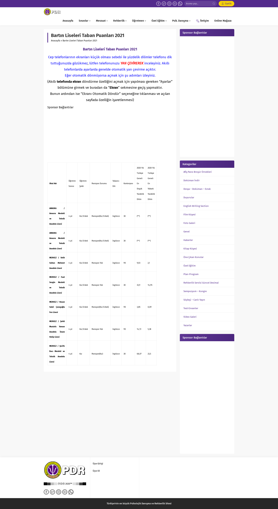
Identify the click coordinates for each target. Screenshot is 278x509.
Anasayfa (55, 40)
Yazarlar (187, 325)
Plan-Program (191, 274)
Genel (186, 231)
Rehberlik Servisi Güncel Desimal (201, 282)
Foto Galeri (189, 223)
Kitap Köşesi (190, 248)
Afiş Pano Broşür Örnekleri (197, 172)
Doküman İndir (191, 180)
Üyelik (228, 3)
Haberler (188, 240)
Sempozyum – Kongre (195, 291)
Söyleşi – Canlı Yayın (194, 299)
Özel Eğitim (189, 265)
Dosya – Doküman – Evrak (197, 189)
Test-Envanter (190, 308)
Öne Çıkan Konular (193, 257)
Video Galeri (190, 316)
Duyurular (188, 197)
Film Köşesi (189, 214)
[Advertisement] (110, 135)
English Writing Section (196, 206)
